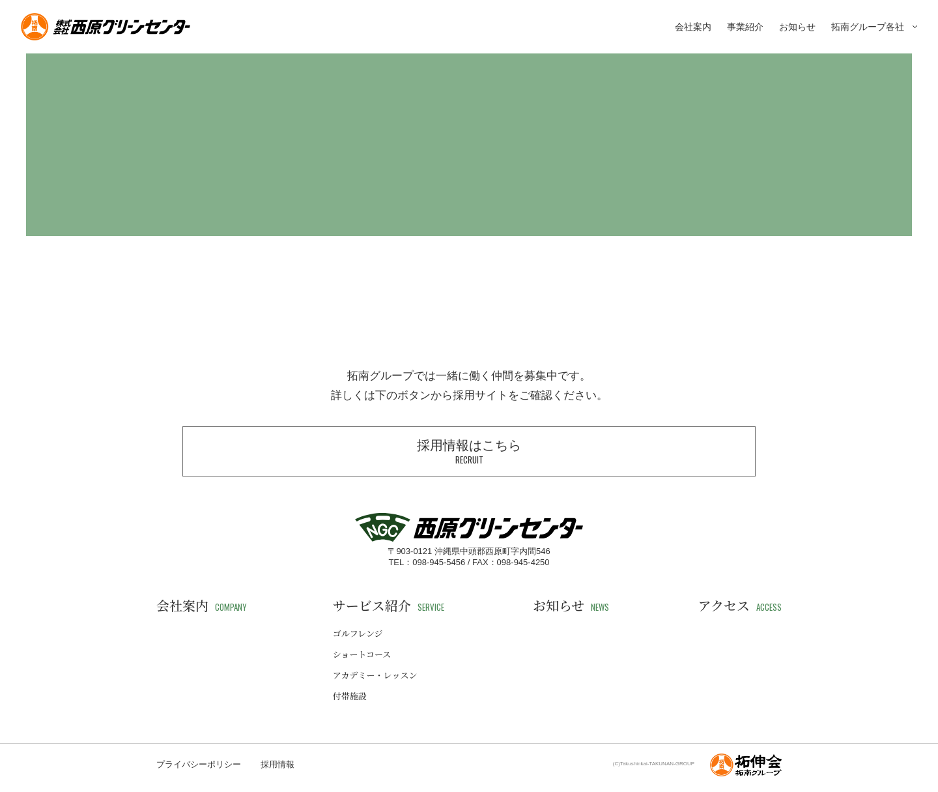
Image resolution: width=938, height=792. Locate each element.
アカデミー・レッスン (375, 675)
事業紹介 (745, 27)
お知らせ (797, 27)
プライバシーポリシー (198, 764)
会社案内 (693, 27)
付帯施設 (350, 696)
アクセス (740, 605)
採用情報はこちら (469, 452)
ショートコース (362, 654)
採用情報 (277, 764)
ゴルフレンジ (358, 633)
